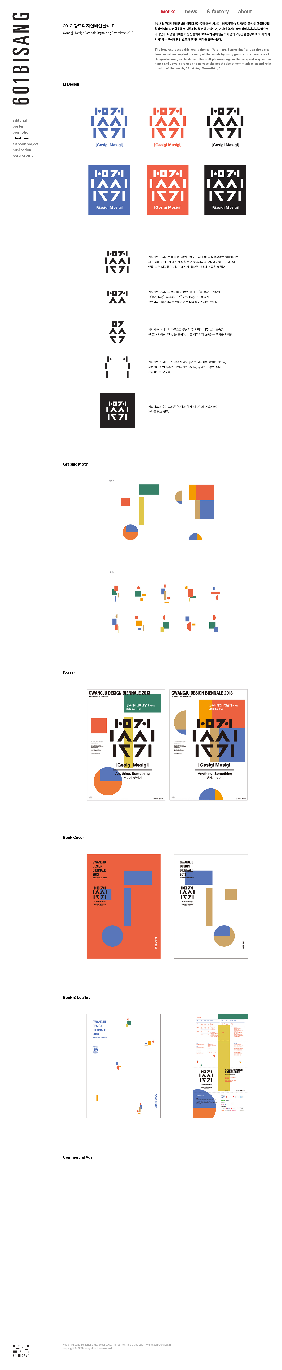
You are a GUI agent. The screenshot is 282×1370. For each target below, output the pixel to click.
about (245, 11)
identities (21, 138)
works (168, 11)
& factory (218, 11)
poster (18, 126)
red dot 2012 (23, 156)
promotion (21, 132)
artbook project (26, 144)
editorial (20, 120)
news (191, 11)
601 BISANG (21, 58)
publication (22, 150)
